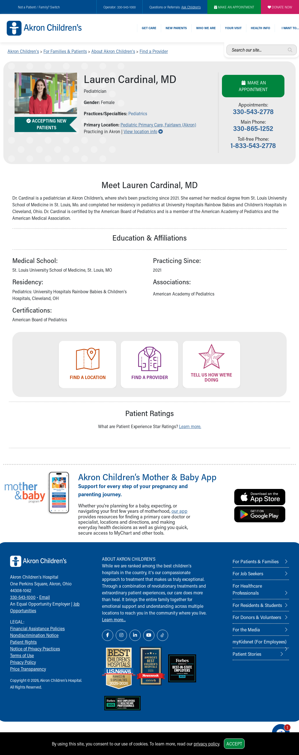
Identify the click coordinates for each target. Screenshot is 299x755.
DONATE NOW (280, 7)
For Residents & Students (257, 605)
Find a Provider (154, 51)
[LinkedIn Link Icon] (135, 635)
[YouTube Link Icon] (148, 635)
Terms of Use (22, 655)
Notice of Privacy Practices (35, 649)
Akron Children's (23, 51)
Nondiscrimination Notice (34, 635)
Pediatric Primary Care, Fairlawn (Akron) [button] (158, 125)
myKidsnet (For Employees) (259, 641)
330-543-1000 (23, 597)
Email (44, 597)
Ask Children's (191, 7)
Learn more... (114, 619)
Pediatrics (137, 113)
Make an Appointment (253, 86)
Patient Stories (247, 654)
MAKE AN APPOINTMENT (234, 7)
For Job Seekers (248, 573)
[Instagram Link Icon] (121, 635)
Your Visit (233, 28)
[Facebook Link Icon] (107, 635)
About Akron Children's (113, 51)
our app (179, 511)
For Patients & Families (256, 561)
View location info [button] (143, 131)
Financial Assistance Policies (37, 628)
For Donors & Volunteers (257, 617)
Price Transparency (28, 669)
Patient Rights (23, 642)
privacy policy (206, 744)
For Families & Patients (65, 51)
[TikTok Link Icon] (162, 635)
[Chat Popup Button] (279, 730)
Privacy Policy (23, 662)
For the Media (246, 629)
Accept (234, 744)
